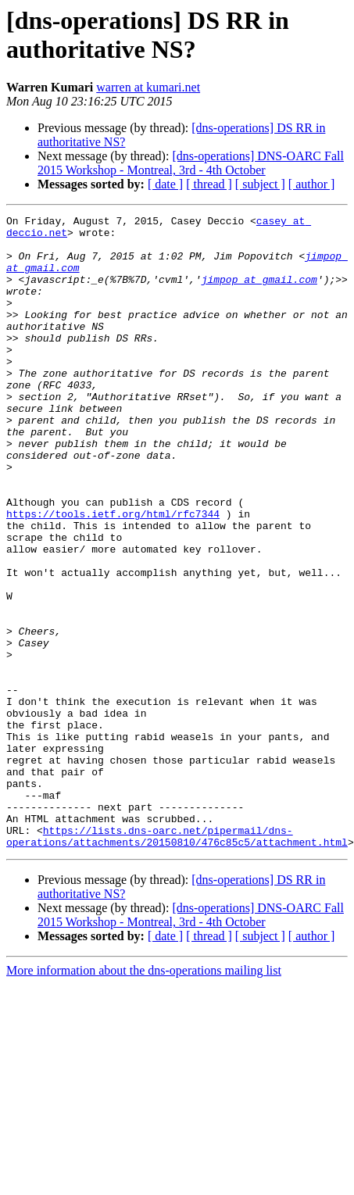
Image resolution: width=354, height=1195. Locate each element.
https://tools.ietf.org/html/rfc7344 (113, 574)
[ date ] (165, 184)
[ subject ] (260, 184)
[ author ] (311, 184)
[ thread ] (209, 184)
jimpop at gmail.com (259, 293)
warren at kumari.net (148, 87)
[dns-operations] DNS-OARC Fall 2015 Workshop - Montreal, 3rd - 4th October (191, 163)
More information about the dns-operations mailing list (143, 1097)
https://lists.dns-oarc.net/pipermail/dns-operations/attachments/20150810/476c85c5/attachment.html (177, 961)
